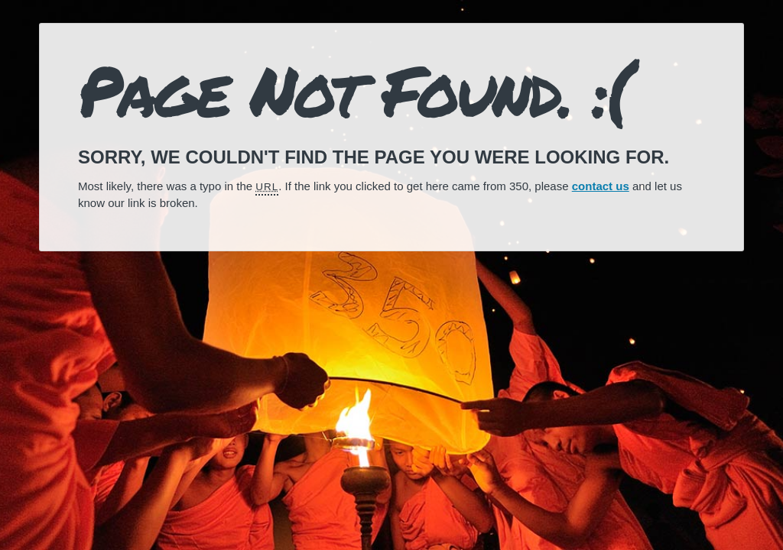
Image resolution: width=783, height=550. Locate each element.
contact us (600, 186)
